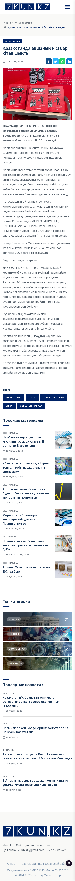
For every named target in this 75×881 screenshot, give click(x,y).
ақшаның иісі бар (31, 406)
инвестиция (13, 397)
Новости (9, 693)
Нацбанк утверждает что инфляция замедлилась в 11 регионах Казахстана (23, 441)
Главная (8, 22)
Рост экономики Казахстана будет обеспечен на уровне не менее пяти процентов (26, 493)
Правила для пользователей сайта (43, 863)
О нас (11, 863)
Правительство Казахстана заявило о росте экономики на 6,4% (26, 545)
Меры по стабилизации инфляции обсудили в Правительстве (20, 519)
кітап (9, 406)
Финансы (9, 750)
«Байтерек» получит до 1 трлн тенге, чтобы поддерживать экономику (26, 467)
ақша (32, 397)
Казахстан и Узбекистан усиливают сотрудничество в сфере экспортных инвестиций (31, 702)
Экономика (25, 22)
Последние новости (22, 685)
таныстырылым (53, 397)
